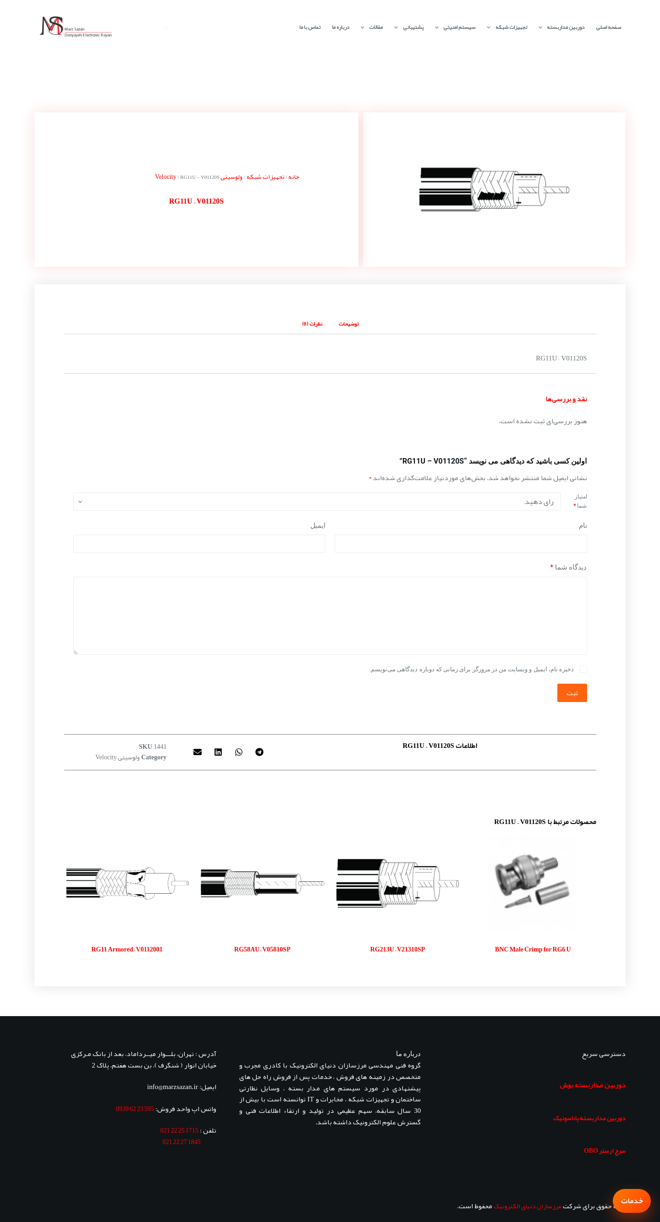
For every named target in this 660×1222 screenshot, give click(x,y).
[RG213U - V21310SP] (398, 883)
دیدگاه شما (568, 567)
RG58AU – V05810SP (262, 949)
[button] (259, 751)
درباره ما (340, 27)
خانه (293, 176)
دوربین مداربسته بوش (593, 1085)
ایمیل (317, 525)
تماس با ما (309, 27)
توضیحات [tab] (348, 323)
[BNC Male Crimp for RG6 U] (533, 883)
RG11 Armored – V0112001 (127, 949)
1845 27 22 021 (182, 1141)
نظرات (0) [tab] (312, 323)
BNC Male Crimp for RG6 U (533, 949)
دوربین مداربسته (559, 27)
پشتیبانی (406, 27)
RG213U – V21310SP (397, 949)
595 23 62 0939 (135, 1108)
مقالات (370, 27)
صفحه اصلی (608, 27)
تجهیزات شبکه (505, 27)
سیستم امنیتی (453, 27)
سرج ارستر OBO (605, 1150)
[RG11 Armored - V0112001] (127, 883)
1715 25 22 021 (179, 1130)
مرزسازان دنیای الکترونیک (527, 1206)
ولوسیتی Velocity (117, 757)
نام (583, 525)
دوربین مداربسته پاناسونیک (589, 1117)
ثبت (572, 693)
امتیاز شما (580, 501)
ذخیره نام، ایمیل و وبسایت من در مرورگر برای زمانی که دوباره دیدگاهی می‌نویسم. (471, 669)
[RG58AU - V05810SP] (262, 883)
